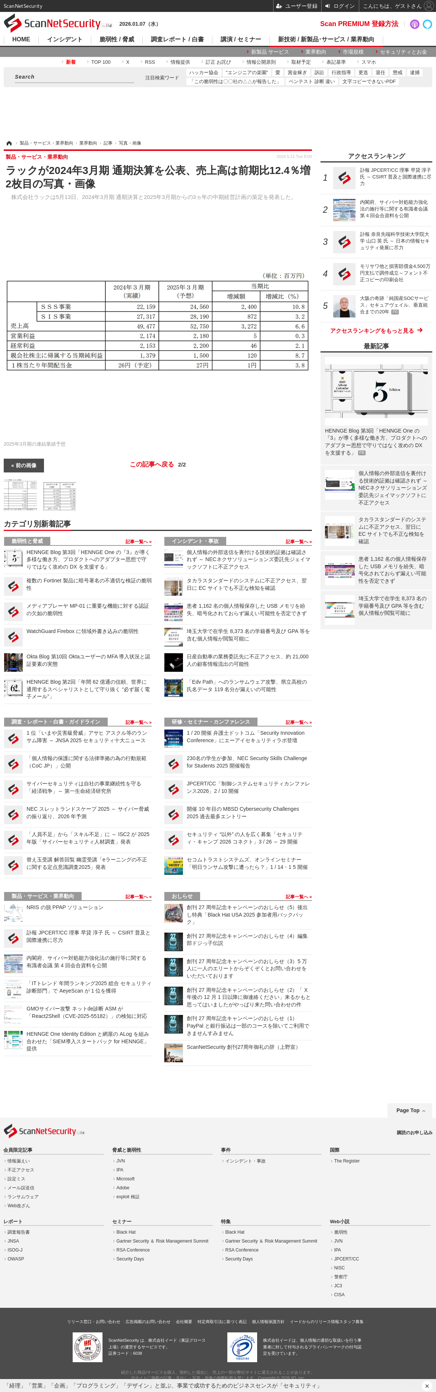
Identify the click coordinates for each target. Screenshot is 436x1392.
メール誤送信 (20, 1187)
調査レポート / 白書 (177, 39)
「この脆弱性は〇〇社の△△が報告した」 (235, 81)
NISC (339, 1268)
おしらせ (182, 896)
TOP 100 (101, 62)
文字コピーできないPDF (369, 81)
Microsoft (126, 1178)
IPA (120, 1170)
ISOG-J (14, 1250)
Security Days (130, 1259)
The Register (347, 1161)
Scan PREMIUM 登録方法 (359, 24)
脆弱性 (341, 1232)
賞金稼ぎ (297, 72)
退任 (380, 72)
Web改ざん (18, 1205)
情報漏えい (18, 1161)
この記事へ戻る (158, 464)
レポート (13, 1221)
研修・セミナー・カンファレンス (211, 722)
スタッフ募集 (351, 1321)
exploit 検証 (128, 1196)
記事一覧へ (137, 541)
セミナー (122, 1221)
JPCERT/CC (346, 1259)
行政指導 (341, 72)
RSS (150, 62)
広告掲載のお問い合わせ (148, 1321)
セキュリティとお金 (403, 52)
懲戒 (397, 72)
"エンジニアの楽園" (247, 72)
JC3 (338, 1285)
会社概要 (184, 1321)
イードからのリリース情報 (314, 1321)
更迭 (363, 72)
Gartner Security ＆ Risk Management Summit (163, 1241)
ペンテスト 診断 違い (312, 81)
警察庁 (341, 1276)
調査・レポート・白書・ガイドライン (56, 722)
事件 (226, 1150)
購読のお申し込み (415, 1132)
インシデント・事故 (195, 541)
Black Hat (126, 1232)
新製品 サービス (270, 52)
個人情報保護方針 (268, 1321)
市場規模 (353, 52)
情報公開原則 (261, 62)
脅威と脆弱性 (126, 1150)
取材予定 (301, 62)
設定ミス (16, 1178)
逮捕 (415, 72)
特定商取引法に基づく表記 (222, 1321)
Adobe (123, 1187)
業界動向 (316, 52)
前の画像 (26, 465)
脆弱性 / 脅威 (116, 39)
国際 (334, 1150)
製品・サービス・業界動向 (43, 896)
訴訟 (319, 72)
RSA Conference (133, 1250)
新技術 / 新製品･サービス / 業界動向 (326, 39)
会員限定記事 (17, 1150)
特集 (226, 1221)
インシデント (65, 39)
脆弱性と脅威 (27, 541)
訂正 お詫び (218, 62)
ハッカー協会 (203, 72)
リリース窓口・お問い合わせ (93, 1321)
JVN (121, 1161)
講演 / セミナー (241, 39)
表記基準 (336, 62)
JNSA (13, 1241)
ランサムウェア (23, 1196)
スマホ (368, 62)
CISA (339, 1294)
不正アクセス (20, 1170)
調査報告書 (18, 1232)
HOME (21, 39)
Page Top (408, 1110)
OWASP (15, 1259)
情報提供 (180, 62)
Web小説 (339, 1221)
